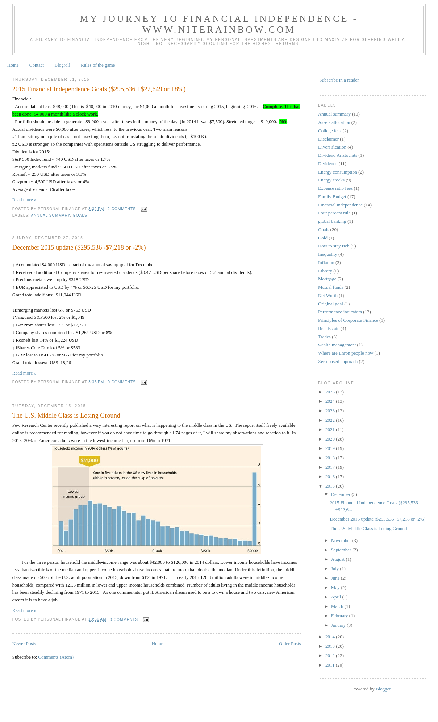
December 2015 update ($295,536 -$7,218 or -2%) (79, 247)
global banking (332, 221)
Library (325, 271)
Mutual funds (330, 287)
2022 (330, 420)
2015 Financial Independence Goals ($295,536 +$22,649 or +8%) (99, 89)
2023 (330, 410)
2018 (330, 457)
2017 (330, 467)
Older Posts (290, 643)
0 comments (122, 382)
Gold (323, 238)
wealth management (337, 344)
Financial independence (340, 205)
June (336, 578)
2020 (330, 439)
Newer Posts (24, 643)
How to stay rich (333, 246)
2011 (330, 665)
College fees (330, 130)
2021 (330, 429)
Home (13, 65)
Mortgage (327, 278)
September (342, 549)
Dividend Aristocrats (337, 155)
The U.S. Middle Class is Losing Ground (66, 415)
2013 (330, 646)
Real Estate (328, 328)
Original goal (330, 303)
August (338, 559)
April (336, 597)
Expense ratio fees (335, 188)
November (341, 540)
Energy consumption (337, 172)
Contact (36, 65)
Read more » (24, 199)
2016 (330, 476)
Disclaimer (328, 139)
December (341, 494)
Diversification (332, 147)
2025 (330, 392)
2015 (330, 486)
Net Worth (328, 295)
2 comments (122, 209)
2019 (330, 448)
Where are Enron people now (345, 353)
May (336, 587)
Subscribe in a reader (339, 80)
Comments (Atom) (56, 657)
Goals (80, 215)
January (339, 625)
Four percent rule (334, 213)
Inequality (327, 254)
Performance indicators (340, 311)
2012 (330, 655)
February (340, 615)
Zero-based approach (338, 361)
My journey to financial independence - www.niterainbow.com (219, 24)
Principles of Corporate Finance (348, 320)
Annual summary (50, 215)
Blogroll (62, 65)
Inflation (326, 262)
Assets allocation (334, 122)
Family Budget (332, 196)
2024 (330, 401)
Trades (324, 336)
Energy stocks (331, 180)
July (335, 568)
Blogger (383, 689)
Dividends (327, 163)
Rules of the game (98, 65)
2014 (330, 636)
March (338, 606)
